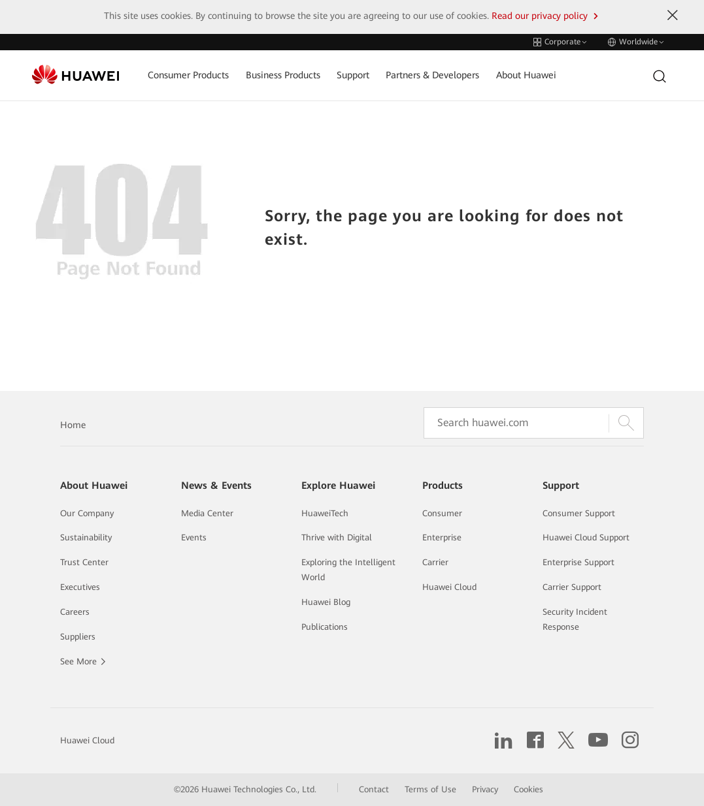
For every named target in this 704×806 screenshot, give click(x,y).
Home (73, 425)
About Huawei (526, 75)
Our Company (87, 513)
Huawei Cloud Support (586, 537)
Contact (374, 789)
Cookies (528, 789)
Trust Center (84, 562)
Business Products (283, 75)
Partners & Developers (432, 75)
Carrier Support (572, 587)
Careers (75, 612)
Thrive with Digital (336, 537)
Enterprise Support (578, 562)
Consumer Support (579, 513)
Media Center (207, 513)
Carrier (435, 562)
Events (194, 537)
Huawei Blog (325, 602)
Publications (324, 627)
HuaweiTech (324, 513)
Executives (80, 587)
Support (353, 75)
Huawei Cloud (449, 587)
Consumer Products (188, 75)
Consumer (442, 513)
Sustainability (86, 537)
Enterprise (441, 537)
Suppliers (77, 637)
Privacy (485, 789)
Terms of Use (430, 789)
